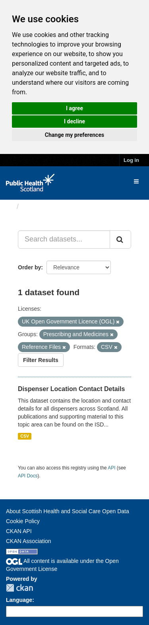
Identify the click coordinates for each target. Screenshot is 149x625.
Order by (29, 267)
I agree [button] (74, 108)
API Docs (28, 476)
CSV (24, 436)
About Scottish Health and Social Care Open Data (67, 511)
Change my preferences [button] (74, 135)
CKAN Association (28, 541)
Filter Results (40, 360)
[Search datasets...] (64, 239)
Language (19, 600)
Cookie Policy (23, 521)
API (111, 468)
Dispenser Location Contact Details (71, 389)
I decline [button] (74, 121)
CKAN (19, 588)
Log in (131, 160)
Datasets (37, 206)
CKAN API (19, 531)
